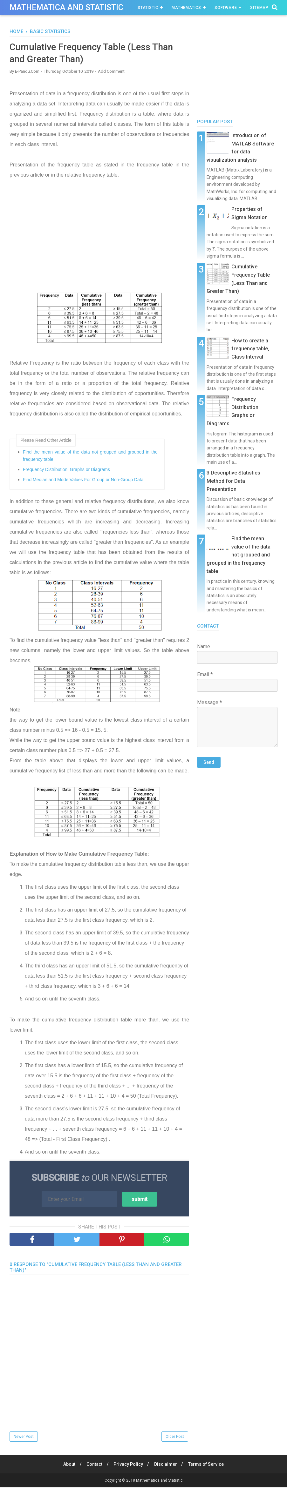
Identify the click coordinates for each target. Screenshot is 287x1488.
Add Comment (111, 72)
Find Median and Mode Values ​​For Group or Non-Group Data (83, 480)
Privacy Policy (128, 1464)
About (67, 1464)
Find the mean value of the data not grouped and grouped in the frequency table (90, 456)
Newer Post (24, 1437)
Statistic (148, 7)
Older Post (175, 1437)
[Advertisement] (99, 241)
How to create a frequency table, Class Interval (250, 349)
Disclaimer (166, 1464)
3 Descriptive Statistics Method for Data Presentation (233, 481)
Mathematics (186, 7)
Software (226, 7)
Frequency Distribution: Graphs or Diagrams (66, 470)
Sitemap (259, 7)
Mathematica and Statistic (66, 7)
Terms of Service (208, 1464)
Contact (93, 1464)
